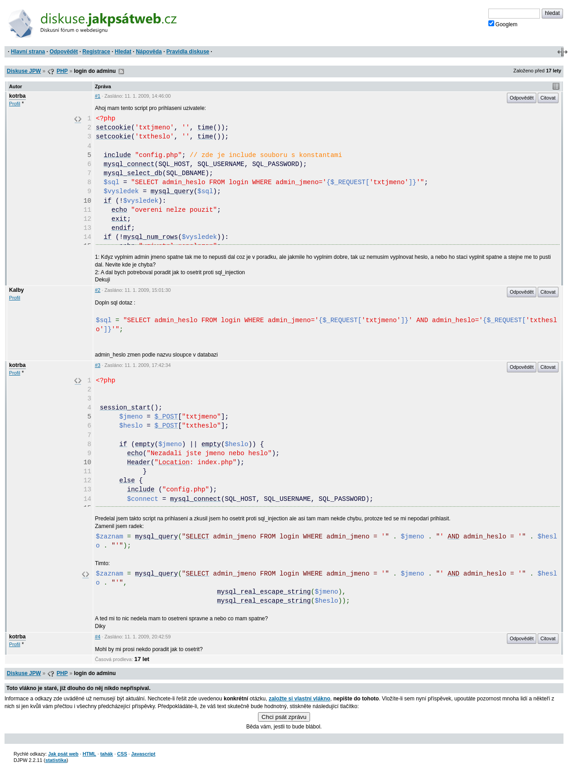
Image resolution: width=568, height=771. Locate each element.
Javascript (143, 754)
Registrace (96, 51)
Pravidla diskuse (188, 51)
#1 (97, 96)
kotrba (17, 96)
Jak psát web (63, 754)
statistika (56, 760)
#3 (97, 365)
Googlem (503, 24)
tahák (106, 754)
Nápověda (149, 51)
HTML (89, 754)
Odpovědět (63, 51)
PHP (62, 71)
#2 (97, 290)
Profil (14, 103)
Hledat (123, 51)
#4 (97, 636)
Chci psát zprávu (284, 717)
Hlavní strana (28, 51)
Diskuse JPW (24, 71)
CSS (122, 754)
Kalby (16, 290)
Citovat (548, 97)
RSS (121, 71)
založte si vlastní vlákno (299, 698)
